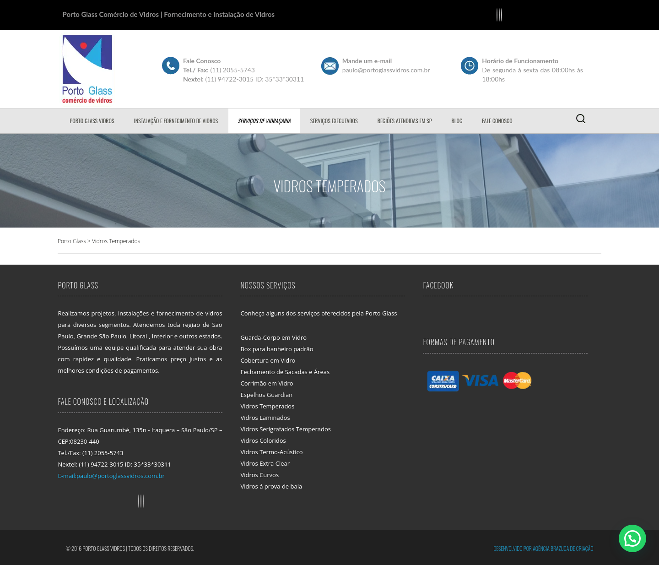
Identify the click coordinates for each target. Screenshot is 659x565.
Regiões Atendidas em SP (405, 121)
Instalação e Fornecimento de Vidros (176, 121)
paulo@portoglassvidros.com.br (386, 70)
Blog (456, 121)
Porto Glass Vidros (92, 121)
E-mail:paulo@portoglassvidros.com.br (111, 476)
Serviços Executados (334, 121)
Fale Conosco (497, 121)
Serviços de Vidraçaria (264, 121)
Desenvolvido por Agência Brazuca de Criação (543, 548)
